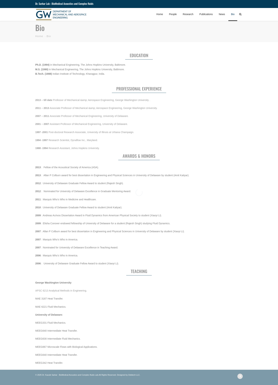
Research (188, 14)
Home (159, 14)
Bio (233, 14)
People (173, 14)
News (222, 14)
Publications (206, 14)
